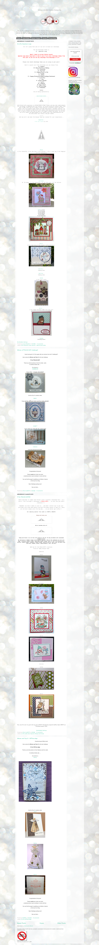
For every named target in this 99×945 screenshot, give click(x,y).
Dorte (41, 243)
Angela (41, 338)
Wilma (41, 278)
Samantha (40, 120)
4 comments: (40, 343)
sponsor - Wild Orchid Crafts (39, 345)
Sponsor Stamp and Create (37, 733)
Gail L (35, 398)
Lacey (39, 209)
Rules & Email (26, 38)
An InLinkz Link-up (22, 342)
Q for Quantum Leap (26, 345)
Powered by (75, 63)
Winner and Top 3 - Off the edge (27, 738)
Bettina (41, 273)
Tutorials (44, 38)
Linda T (35, 426)
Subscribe (75, 59)
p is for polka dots (25, 733)
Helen (41, 150)
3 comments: (39, 490)
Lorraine (41, 181)
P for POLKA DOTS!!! (23, 497)
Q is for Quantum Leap (24, 44)
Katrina (35, 843)
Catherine (35, 446)
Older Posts (61, 923)
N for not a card (39, 121)
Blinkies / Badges (36, 38)
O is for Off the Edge (26, 919)
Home (18, 38)
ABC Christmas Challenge (31, 6)
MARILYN (35, 369)
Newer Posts (21, 923)
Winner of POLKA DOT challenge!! (27, 350)
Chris (40, 308)
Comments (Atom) (28, 925)
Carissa (40, 268)
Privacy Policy (52, 38)
